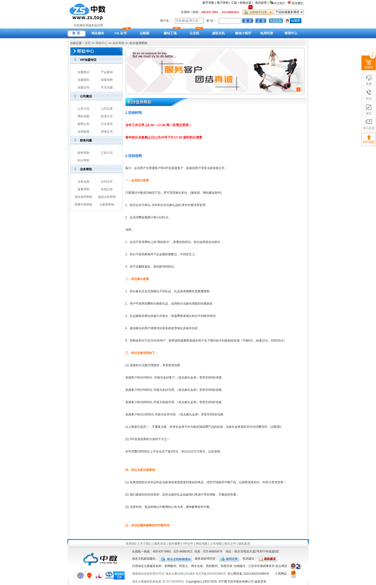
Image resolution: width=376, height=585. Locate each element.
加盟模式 (83, 72)
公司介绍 (83, 108)
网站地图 (83, 116)
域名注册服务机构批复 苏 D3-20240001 (158, 581)
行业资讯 (107, 124)
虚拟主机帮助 (107, 197)
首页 (88, 43)
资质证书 (107, 131)
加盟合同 (83, 87)
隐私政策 (244, 543)
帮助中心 (101, 43)
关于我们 (146, 543)
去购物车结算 (257, 12)
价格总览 (107, 189)
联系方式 (107, 116)
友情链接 (83, 131)
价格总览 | (246, 2)
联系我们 (132, 543)
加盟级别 (83, 80)
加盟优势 (107, 80)
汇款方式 (107, 153)
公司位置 (107, 108)
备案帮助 (83, 189)
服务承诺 (160, 543)
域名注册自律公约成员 (180, 573)
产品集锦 (107, 72)
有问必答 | (261, 2)
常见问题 (107, 87)
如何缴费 (174, 543)
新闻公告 (83, 124)
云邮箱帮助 (106, 204)
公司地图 (216, 543)
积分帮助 (83, 160)
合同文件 (107, 181)
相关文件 (230, 543)
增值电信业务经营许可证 (148, 573)
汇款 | (235, 2)
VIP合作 (188, 543)
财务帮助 (118, 43)
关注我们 (298, 3)
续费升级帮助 (83, 204)
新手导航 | (209, 2)
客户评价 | (223, 2)
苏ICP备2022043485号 (211, 573)
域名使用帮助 (83, 197)
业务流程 (83, 181)
